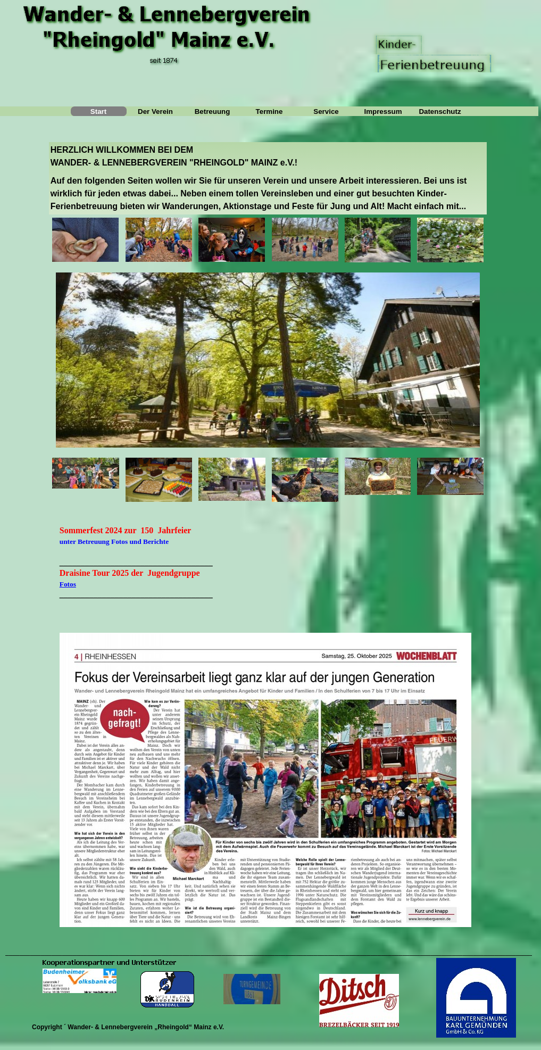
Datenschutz (440, 111)
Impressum (383, 111)
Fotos (68, 585)
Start (98, 111)
